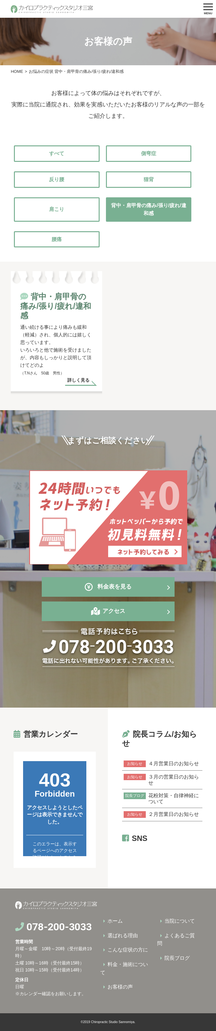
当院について (179, 921)
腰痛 (57, 239)
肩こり (56, 209)
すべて (56, 153)
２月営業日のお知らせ (161, 814)
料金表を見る (108, 587)
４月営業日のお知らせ (161, 764)
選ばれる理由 (123, 935)
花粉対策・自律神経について (161, 798)
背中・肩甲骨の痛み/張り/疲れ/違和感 (148, 209)
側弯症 (148, 153)
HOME (17, 71)
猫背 (149, 179)
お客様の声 (120, 987)
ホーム (115, 921)
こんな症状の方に (128, 949)
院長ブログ (177, 958)
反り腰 (56, 179)
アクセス (113, 611)
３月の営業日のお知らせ (161, 780)
